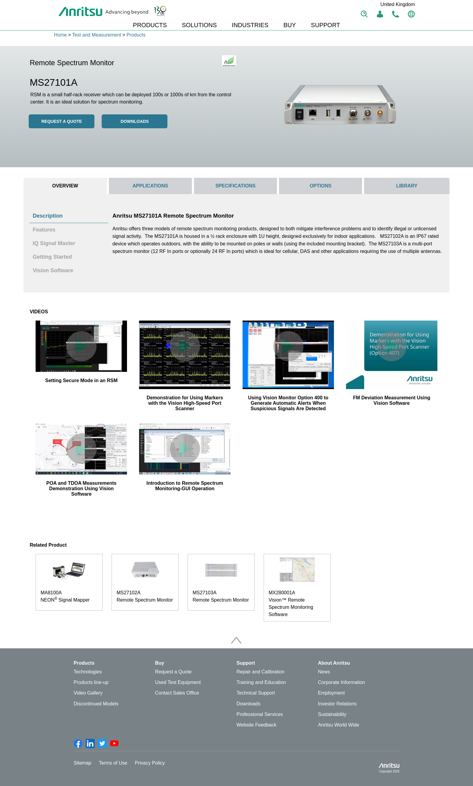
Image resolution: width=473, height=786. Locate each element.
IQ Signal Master (54, 243)
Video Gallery (88, 692)
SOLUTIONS (199, 25)
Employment (331, 692)
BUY (290, 25)
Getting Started (52, 257)
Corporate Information (341, 682)
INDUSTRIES (250, 25)
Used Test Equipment (178, 682)
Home (60, 34)
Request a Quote (173, 671)
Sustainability (332, 714)
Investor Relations (337, 703)
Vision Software (53, 270)
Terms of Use (113, 762)
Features (44, 230)
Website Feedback (256, 724)
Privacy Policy (150, 762)
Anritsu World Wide (338, 724)
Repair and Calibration (260, 671)
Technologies (88, 671)
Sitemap (82, 762)
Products (135, 34)
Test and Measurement (96, 34)
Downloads (135, 121)
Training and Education (261, 682)
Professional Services (260, 714)
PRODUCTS (150, 25)
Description (47, 216)
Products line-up (91, 682)
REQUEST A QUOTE (61, 121)
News (324, 671)
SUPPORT (325, 25)
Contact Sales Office (177, 692)
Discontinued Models (96, 703)
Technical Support (256, 692)
